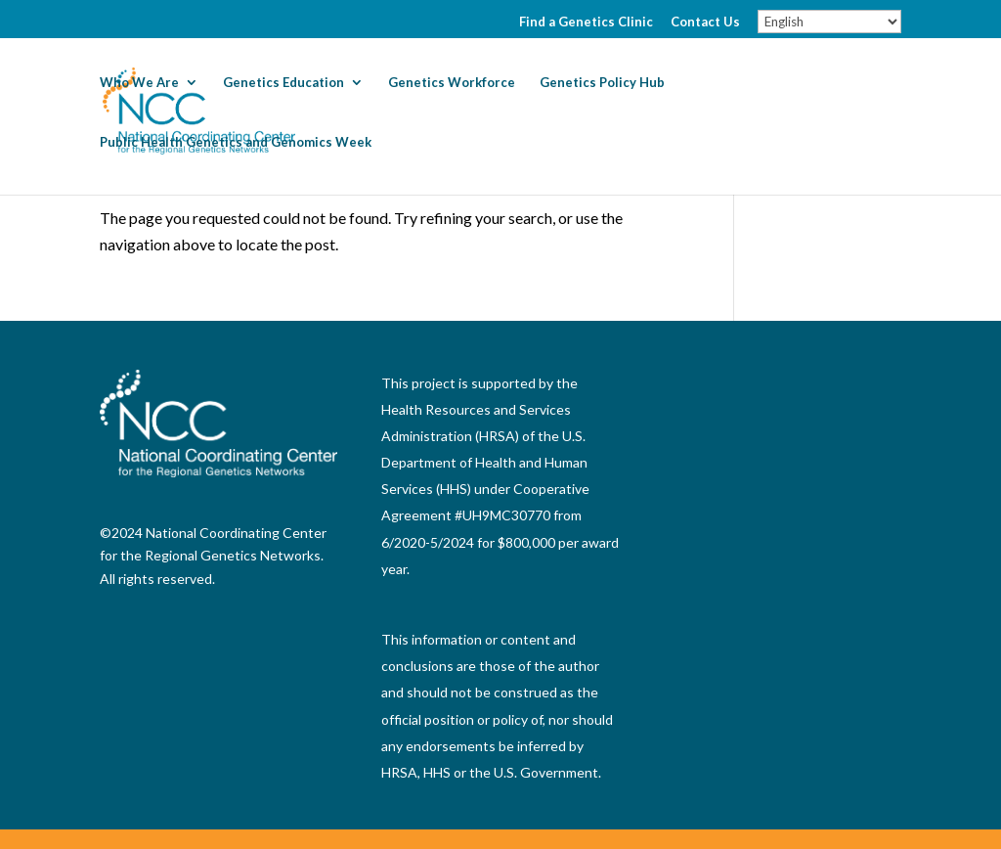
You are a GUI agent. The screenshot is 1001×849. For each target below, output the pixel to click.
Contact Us (705, 22)
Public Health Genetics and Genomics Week (235, 142)
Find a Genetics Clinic (586, 22)
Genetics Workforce (451, 82)
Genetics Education (283, 82)
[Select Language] (829, 21)
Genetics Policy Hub (602, 82)
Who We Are (139, 82)
